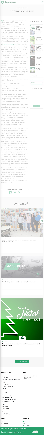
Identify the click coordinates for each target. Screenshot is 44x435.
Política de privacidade (17, 433)
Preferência (33, 431)
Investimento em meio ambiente (9, 399)
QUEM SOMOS (5, 377)
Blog (2, 409)
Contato (2, 411)
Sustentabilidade (4, 394)
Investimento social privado (8, 395)
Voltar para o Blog (22, 361)
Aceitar (39, 431)
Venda (3, 382)
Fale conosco (5, 413)
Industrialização (7, 384)
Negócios (3, 381)
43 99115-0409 (26, 425)
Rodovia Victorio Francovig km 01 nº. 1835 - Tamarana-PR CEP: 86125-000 (30, 377)
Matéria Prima (7, 390)
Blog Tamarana (27, 421)
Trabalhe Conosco (6, 415)
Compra (4, 388)
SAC (3, 416)
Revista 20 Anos (5, 408)
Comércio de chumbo (8, 386)
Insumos (5, 392)
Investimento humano (7, 397)
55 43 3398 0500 (4, 423)
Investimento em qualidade (8, 401)
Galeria (3, 404)
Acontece (3, 402)
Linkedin (25, 423)
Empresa (3, 375)
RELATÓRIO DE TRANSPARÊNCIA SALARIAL (11, 379)
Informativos (5, 406)
